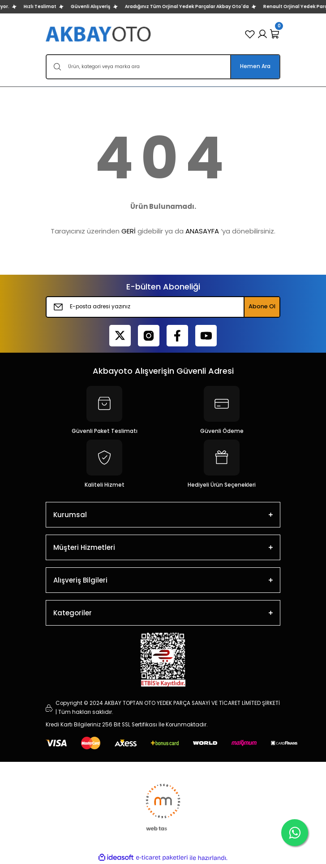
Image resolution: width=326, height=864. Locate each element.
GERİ (128, 231)
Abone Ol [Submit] (262, 306)
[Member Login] (262, 34)
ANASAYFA (202, 231)
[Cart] (275, 34)
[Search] (163, 66)
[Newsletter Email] (163, 307)
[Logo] (99, 34)
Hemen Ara (255, 66)
